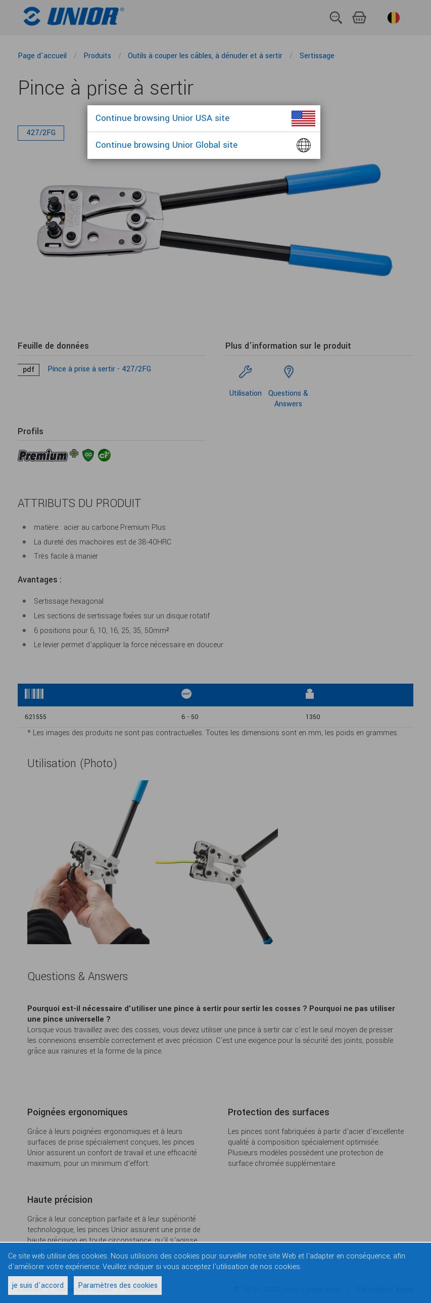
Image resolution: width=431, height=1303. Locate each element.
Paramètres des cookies (118, 1285)
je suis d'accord (38, 1285)
